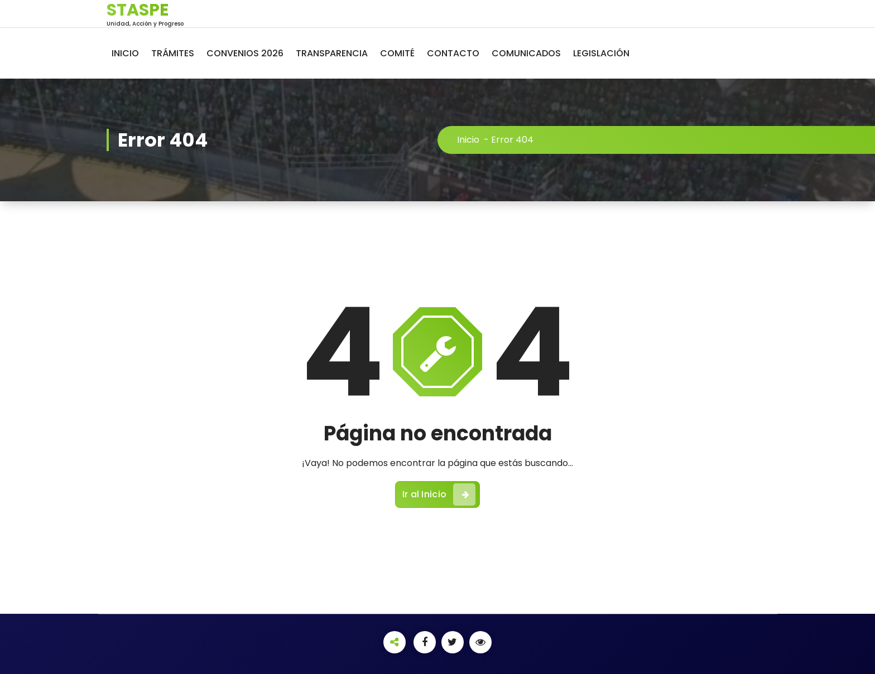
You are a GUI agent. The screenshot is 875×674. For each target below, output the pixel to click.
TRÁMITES (172, 53)
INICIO (125, 53)
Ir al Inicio (439, 494)
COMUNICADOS (526, 53)
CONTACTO (453, 53)
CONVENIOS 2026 (244, 53)
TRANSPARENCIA (332, 53)
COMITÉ (397, 53)
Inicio (468, 139)
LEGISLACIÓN (601, 53)
